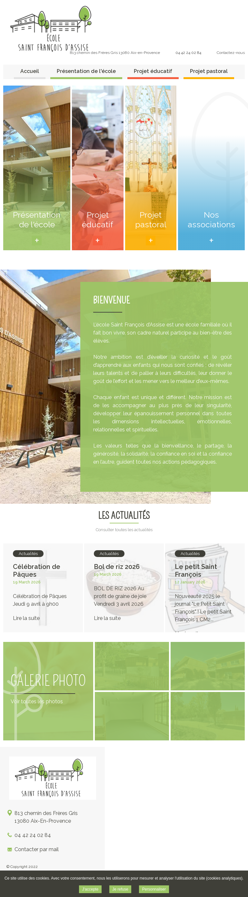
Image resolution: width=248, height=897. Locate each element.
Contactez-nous (231, 52)
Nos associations (211, 219)
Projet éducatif (153, 71)
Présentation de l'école (86, 71)
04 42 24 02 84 (188, 52)
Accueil (29, 71)
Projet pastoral (209, 71)
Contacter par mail (37, 849)
